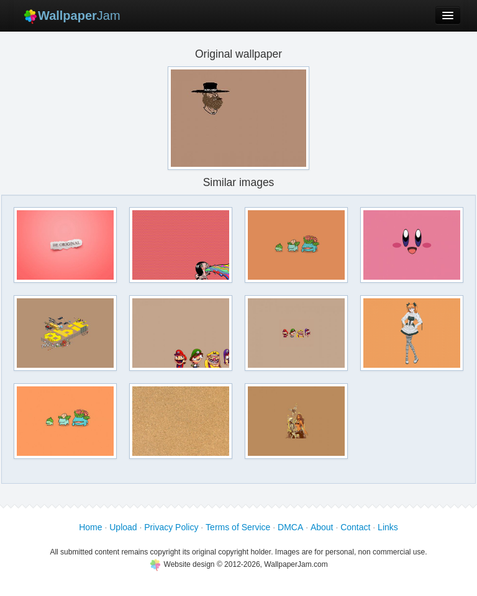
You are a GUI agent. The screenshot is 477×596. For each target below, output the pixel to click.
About (322, 527)
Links (388, 527)
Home (90, 527)
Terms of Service (238, 527)
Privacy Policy (171, 527)
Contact (355, 527)
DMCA (290, 527)
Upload (123, 527)
